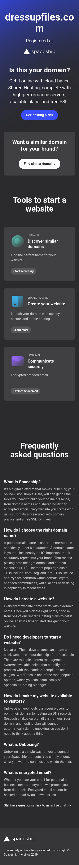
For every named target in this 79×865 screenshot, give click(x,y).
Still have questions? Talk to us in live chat (37, 805)
